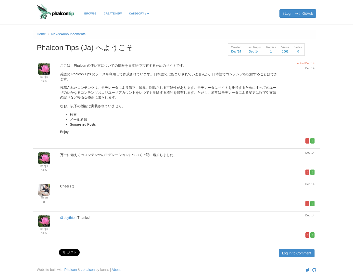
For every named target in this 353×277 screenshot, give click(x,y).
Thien (44, 197)
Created (236, 47)
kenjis (44, 77)
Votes (298, 47)
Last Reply (254, 47)
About (116, 270)
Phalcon (70, 270)
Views (285, 47)
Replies (271, 47)
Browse (90, 13)
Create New (113, 13)
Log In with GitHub (298, 14)
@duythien (68, 218)
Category (139, 13)
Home (41, 34)
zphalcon (88, 270)
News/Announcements (68, 34)
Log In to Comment (296, 253)
